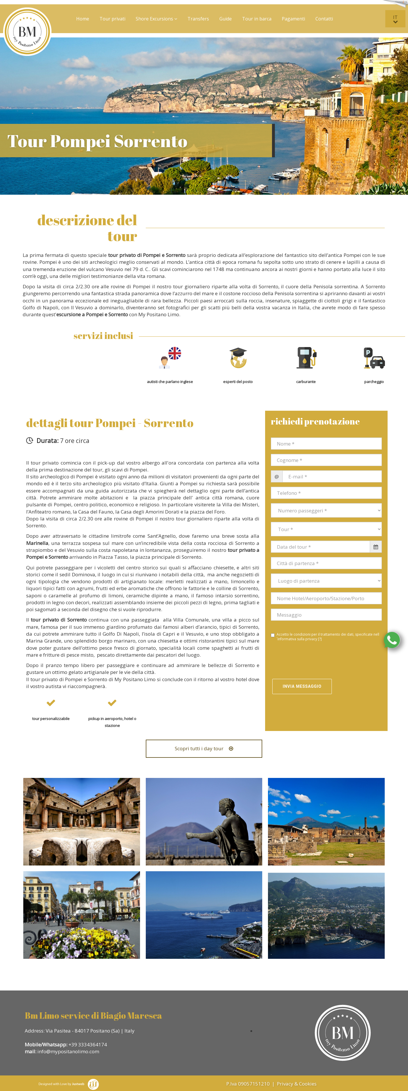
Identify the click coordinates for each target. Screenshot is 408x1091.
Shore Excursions (156, 19)
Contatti (324, 19)
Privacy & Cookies (297, 1083)
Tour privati (112, 19)
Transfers (198, 19)
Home (82, 19)
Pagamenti (293, 19)
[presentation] (304, 660)
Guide (225, 19)
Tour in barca (256, 19)
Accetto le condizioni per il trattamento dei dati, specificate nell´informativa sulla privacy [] (325, 636)
